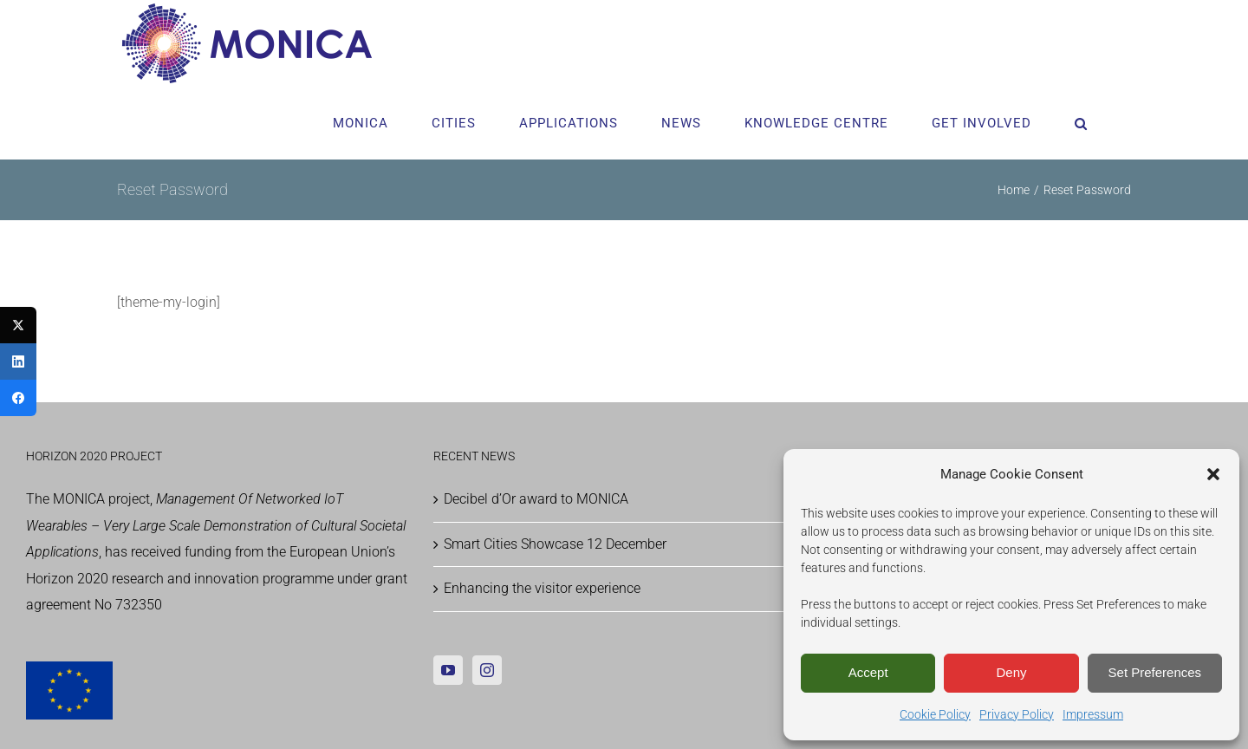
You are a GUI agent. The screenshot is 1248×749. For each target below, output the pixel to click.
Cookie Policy (935, 714)
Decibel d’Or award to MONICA (536, 499)
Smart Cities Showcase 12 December (555, 544)
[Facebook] (18, 398)
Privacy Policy (1016, 714)
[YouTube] (448, 670)
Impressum (1093, 714)
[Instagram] (487, 670)
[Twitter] (18, 325)
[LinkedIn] (18, 361)
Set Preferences (1155, 672)
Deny (1011, 672)
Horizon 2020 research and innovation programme (180, 578)
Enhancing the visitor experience (542, 588)
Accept (868, 672)
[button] (1213, 474)
